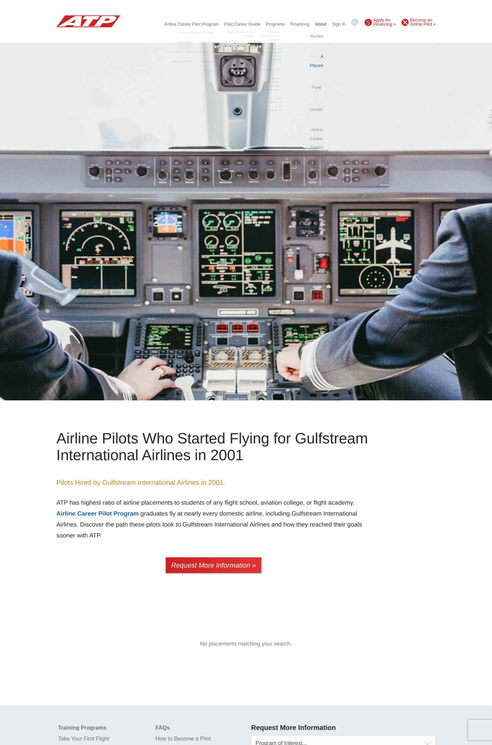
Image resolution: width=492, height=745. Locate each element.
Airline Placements (222, 35)
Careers (407, 35)
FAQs (162, 728)
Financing (300, 24)
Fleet (251, 35)
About (320, 24)
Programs (275, 24)
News (337, 35)
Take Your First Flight (83, 739)
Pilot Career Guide (242, 24)
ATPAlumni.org (379, 35)
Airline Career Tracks (306, 35)
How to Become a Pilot (183, 739)
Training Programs (82, 728)
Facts (354, 35)
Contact (428, 35)
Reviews (190, 35)
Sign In (339, 24)
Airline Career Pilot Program (191, 24)
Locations (270, 35)
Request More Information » (213, 565)
